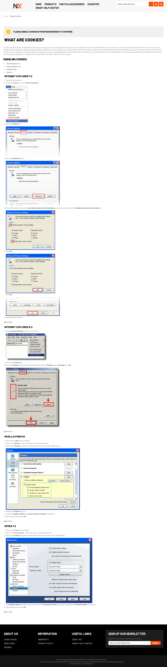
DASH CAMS (9, 643)
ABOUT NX (77, 639)
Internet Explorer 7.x (13, 63)
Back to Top (8, 322)
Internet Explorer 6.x (13, 66)
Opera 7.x (9, 72)
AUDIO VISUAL (10, 639)
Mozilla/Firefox (11, 69)
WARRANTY (43, 639)
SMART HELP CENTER (82, 643)
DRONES (8, 647)
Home (6, 16)
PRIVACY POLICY (45, 643)
